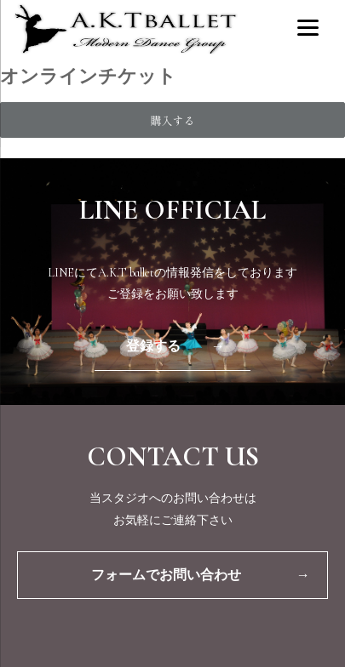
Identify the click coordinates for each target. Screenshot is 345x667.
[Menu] (308, 26)
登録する (175, 346)
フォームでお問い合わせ (200, 575)
